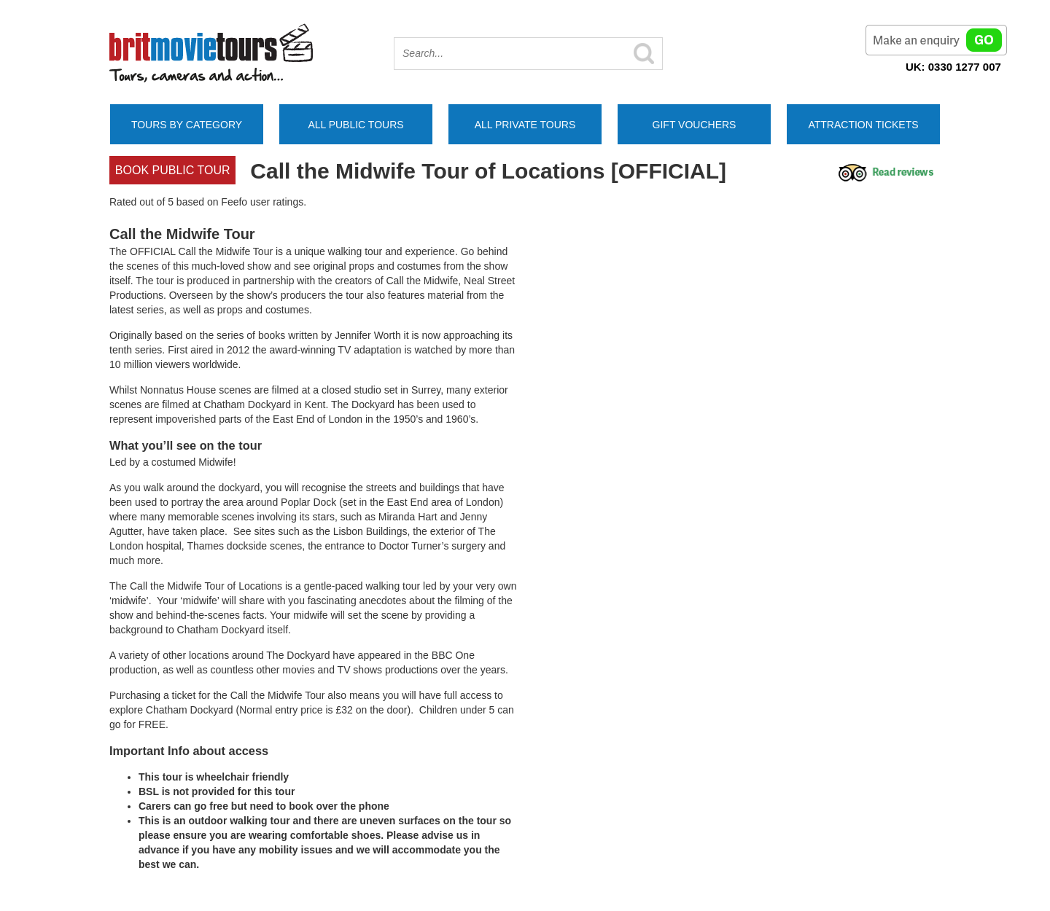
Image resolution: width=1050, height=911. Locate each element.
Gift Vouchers (694, 124)
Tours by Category (186, 124)
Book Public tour (172, 170)
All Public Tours (355, 124)
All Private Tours (525, 124)
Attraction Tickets (863, 124)
